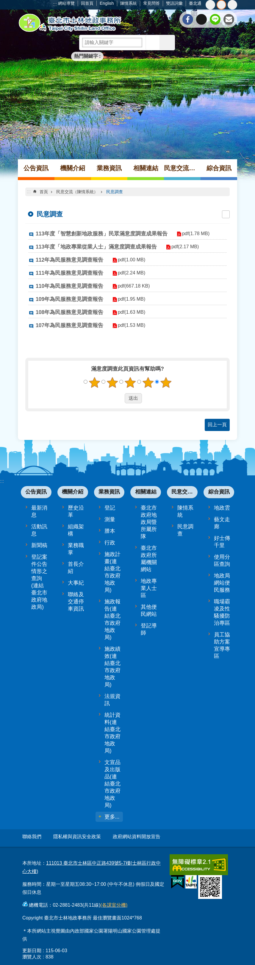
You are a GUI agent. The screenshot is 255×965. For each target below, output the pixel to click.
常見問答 (151, 3)
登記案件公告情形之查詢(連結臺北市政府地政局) (39, 582)
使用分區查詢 (222, 560)
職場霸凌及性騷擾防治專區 (222, 612)
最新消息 (39, 511)
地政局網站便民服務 (222, 583)
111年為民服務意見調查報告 (69, 273)
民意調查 (114, 191)
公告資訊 (36, 168)
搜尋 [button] (153, 42)
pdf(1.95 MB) (129, 299)
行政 (109, 543)
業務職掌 (76, 548)
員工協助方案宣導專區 (222, 645)
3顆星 (130, 382)
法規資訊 (112, 699)
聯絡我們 (31, 836)
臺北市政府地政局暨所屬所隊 (149, 522)
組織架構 (76, 530)
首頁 (44, 191)
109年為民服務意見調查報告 (69, 299)
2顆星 (112, 382)
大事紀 (76, 583)
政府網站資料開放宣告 (136, 836)
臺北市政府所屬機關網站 (149, 558)
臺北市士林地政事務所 (70, 23)
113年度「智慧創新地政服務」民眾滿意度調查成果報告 (102, 234)
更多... (112, 817)
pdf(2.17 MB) (182, 246)
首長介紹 (76, 567)
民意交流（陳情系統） (182, 168)
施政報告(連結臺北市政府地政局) (112, 619)
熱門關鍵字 (86, 56)
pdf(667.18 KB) (131, 285)
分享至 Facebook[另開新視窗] (187, 19)
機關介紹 (72, 168)
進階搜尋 (167, 42)
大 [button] (232, 5)
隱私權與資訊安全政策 (77, 836)
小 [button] (210, 5)
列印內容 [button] (226, 214)
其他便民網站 (149, 610)
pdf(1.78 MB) (193, 233)
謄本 (109, 531)
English (107, 3)
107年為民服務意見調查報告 (69, 325)
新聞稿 (39, 545)
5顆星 (165, 382)
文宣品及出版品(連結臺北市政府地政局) (112, 783)
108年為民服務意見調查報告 (69, 312)
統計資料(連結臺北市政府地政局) (112, 733)
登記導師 (149, 629)
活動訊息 (39, 530)
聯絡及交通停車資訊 (76, 601)
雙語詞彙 (174, 3)
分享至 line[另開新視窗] (215, 19)
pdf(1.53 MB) (129, 325)
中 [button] (221, 5)
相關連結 (145, 168)
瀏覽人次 (31, 954)
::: (55, 4)
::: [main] (29, 191)
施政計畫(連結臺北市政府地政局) (112, 572)
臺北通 (195, 3)
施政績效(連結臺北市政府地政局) (112, 667)
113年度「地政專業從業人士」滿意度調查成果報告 (96, 247)
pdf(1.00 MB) (129, 259)
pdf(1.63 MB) (129, 312)
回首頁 (87, 3)
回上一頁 (217, 424)
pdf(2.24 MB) (129, 272)
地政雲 (222, 508)
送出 (119, 398)
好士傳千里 (222, 541)
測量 (109, 519)
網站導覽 (66, 3)
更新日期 (31, 947)
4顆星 (148, 382)
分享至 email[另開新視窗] (228, 19)
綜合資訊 (218, 168)
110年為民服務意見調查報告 (69, 286)
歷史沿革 (76, 511)
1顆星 (94, 382)
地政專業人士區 (149, 588)
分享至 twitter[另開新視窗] (201, 19)
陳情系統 (128, 3)
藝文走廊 (222, 523)
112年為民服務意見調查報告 (69, 260)
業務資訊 (109, 168)
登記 (109, 508)
